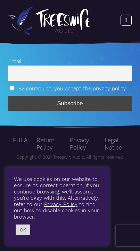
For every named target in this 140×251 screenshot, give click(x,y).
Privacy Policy (79, 144)
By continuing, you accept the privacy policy (72, 88)
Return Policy (45, 144)
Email (15, 61)
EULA (20, 140)
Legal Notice (113, 144)
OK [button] (23, 230)
